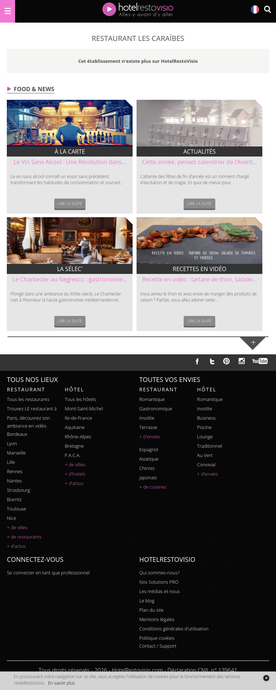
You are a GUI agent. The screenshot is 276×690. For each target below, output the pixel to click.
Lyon (12, 443)
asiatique (148, 459)
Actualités (199, 151)
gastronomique (155, 408)
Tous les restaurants (28, 399)
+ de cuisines (152, 487)
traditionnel (209, 446)
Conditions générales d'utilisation (173, 628)
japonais (148, 477)
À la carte (70, 151)
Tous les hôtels (80, 399)
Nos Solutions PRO (158, 582)
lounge (205, 436)
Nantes (14, 480)
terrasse (148, 427)
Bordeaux (17, 434)
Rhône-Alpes (78, 436)
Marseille (16, 452)
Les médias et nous (159, 591)
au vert (204, 455)
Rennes (14, 471)
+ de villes (17, 527)
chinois (147, 468)
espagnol (148, 449)
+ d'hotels (75, 474)
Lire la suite (70, 203)
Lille (11, 462)
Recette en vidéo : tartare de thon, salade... (199, 279)
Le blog (146, 600)
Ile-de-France (78, 418)
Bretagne (74, 446)
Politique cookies (156, 638)
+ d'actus (16, 546)
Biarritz (14, 499)
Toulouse (16, 508)
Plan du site (151, 610)
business (206, 418)
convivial (206, 464)
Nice (11, 518)
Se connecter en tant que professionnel (48, 572)
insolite (146, 418)
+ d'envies (149, 436)
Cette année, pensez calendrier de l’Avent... (199, 162)
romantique (152, 399)
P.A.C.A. (72, 455)
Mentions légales (156, 619)
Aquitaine (74, 427)
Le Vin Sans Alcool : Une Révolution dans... (70, 162)
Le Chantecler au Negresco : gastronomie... (70, 279)
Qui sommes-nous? (159, 572)
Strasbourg (18, 490)
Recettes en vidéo (199, 269)
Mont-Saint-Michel (84, 408)
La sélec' (70, 269)
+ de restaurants (24, 536)
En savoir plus (61, 683)
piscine (204, 427)
